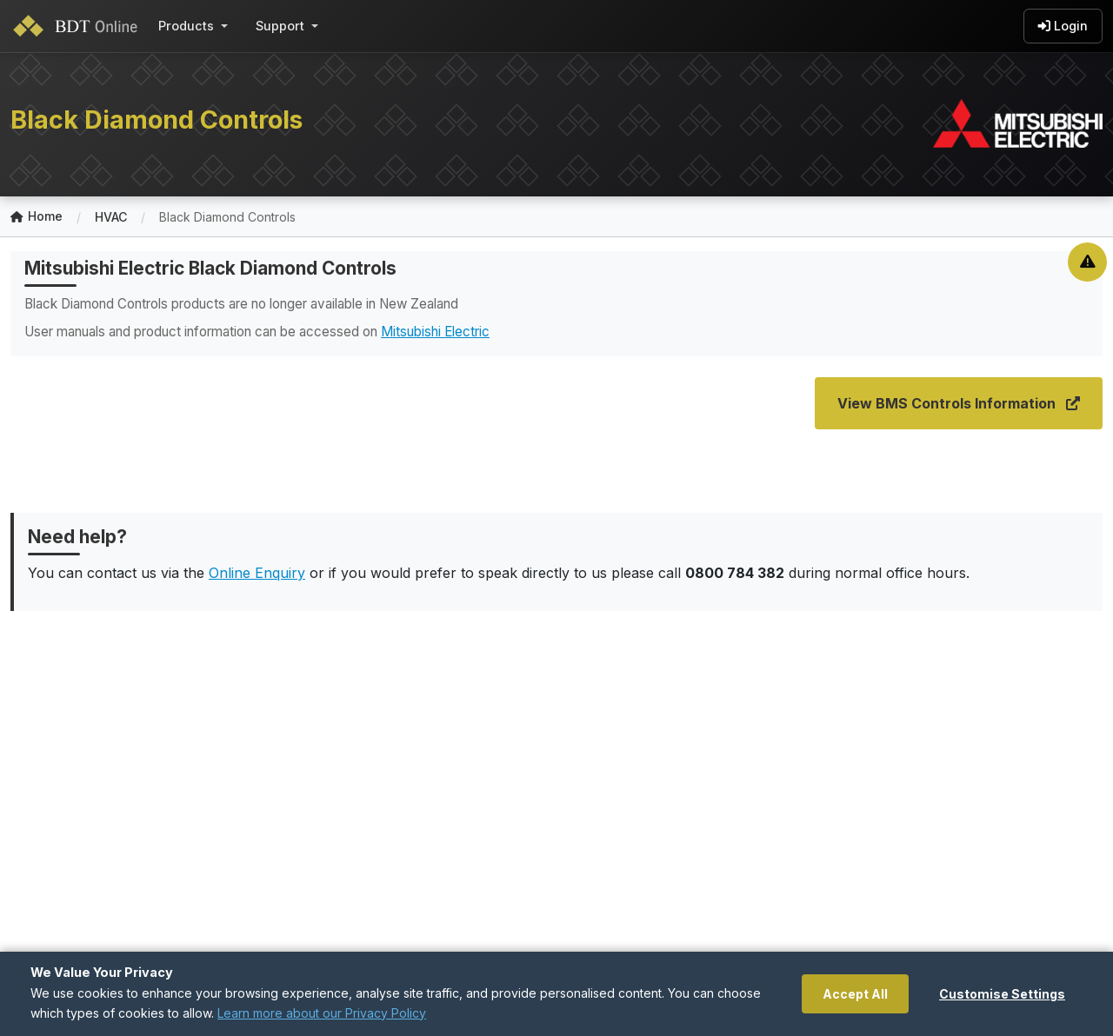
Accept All (855, 993)
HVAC (111, 216)
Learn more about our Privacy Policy (321, 1013)
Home (36, 217)
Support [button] (280, 25)
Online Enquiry (257, 572)
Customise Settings (1002, 993)
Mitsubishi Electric (435, 331)
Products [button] (186, 25)
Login (1063, 26)
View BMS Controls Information (958, 403)
